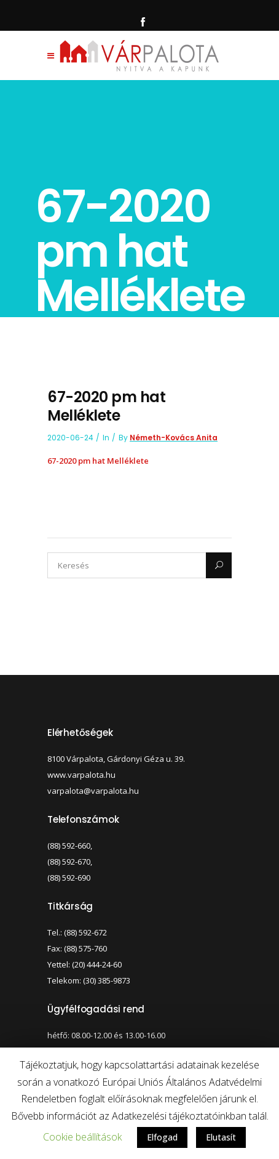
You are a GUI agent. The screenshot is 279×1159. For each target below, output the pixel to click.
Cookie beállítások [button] (82, 1137)
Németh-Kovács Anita (174, 437)
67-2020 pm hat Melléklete (98, 460)
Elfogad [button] (162, 1137)
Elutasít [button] (221, 1137)
